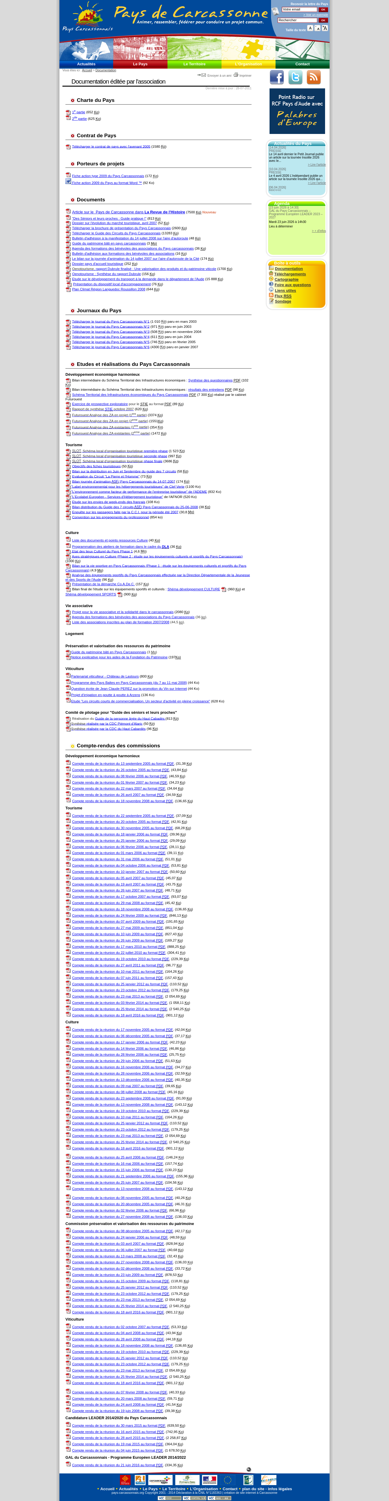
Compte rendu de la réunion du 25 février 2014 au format (119, 1009)
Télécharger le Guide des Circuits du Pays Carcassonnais (116, 233)
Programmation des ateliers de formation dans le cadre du (120, 547)
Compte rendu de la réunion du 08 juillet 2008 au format (118, 1092)
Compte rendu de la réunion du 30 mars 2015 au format (118, 1426)
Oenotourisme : (84, 274)
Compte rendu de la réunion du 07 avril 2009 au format (118, 922)
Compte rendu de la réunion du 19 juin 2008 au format (117, 1411)
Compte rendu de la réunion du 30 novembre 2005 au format (122, 828)
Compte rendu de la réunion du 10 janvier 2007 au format (120, 872)
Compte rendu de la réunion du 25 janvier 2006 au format (120, 841)
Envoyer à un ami (215, 75)
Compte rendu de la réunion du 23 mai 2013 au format (117, 996)
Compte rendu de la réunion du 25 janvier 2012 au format (120, 984)
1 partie (78, 112)
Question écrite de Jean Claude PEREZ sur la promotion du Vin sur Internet (129, 688)
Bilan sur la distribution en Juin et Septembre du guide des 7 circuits (124, 471)
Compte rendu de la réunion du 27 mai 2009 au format (117, 928)
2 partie (79, 118)
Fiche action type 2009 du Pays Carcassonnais (108, 176)
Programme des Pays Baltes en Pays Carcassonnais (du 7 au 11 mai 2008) (129, 682)
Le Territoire (194, 64)
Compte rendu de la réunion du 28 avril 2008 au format (118, 1339)
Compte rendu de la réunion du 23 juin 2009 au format (117, 1275)
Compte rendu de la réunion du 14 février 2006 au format (119, 1049)
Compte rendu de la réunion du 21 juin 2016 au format (117, 1465)
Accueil (87, 70)
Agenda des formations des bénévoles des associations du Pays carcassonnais (133, 248)
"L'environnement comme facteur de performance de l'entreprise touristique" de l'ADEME (139, 491)
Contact (302, 64)
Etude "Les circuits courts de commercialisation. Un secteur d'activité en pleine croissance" (140, 701)
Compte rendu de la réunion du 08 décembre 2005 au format (122, 1231)
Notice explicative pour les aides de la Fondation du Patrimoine (116, 657)
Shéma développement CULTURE (193, 589)
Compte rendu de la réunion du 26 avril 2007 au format (118, 795)
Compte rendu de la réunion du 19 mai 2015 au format (117, 1444)
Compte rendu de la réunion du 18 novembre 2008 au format (122, 801)
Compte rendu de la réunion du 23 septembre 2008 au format (123, 1098)
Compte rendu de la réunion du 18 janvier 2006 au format (120, 834)
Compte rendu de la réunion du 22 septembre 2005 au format (123, 816)
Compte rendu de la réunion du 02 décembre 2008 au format (122, 1269)
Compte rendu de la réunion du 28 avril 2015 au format (118, 1438)
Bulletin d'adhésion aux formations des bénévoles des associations (123, 253)
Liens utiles (282, 290)
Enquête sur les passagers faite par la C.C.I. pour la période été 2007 (125, 512)
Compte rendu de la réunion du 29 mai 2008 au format (117, 903)
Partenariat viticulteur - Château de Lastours (105, 676)
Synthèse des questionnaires (210, 380)
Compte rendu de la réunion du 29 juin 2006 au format (117, 1061)
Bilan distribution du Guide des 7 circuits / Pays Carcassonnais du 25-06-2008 (135, 507)
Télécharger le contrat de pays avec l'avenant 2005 (111, 146)
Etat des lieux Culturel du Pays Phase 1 (102, 551)
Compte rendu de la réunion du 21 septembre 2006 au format (123, 1176)
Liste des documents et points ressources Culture (110, 540)
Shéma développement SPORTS (90, 594)
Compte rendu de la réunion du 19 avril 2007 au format (118, 884)
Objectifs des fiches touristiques (96, 466)
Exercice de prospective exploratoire (100, 404)
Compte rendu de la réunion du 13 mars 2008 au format (118, 1256)
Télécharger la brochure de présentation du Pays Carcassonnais (121, 228)
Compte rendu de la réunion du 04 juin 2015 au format (117, 1450)
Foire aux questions (290, 285)
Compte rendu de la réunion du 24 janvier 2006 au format (120, 1237)
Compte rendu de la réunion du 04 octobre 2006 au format (120, 866)
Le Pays (140, 64)
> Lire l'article (317, 164)
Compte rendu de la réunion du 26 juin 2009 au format (117, 940)
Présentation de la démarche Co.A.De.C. (103, 584)
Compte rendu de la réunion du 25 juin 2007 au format (117, 1183)
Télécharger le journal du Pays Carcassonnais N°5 (110, 341)
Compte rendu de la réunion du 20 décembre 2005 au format (122, 1204)
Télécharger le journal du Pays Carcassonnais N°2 (110, 326)
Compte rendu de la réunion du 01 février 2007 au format (119, 783)
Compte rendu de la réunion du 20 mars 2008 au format (118, 1399)
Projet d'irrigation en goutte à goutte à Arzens (105, 695)
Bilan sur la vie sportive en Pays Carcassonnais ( (109, 565)
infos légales (280, 1489)
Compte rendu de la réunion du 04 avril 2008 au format (118, 1333)
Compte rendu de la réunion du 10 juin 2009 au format (117, 934)
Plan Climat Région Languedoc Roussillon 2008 (108, 289)
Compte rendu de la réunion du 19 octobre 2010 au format (120, 959)
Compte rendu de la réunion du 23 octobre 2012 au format (120, 990)
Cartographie (284, 279)
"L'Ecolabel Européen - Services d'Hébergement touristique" (117, 496)
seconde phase (119, 456)
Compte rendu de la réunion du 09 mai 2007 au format (117, 1086)
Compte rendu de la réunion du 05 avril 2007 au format (118, 878)
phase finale (117, 461)
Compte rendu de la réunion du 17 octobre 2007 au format (120, 897)
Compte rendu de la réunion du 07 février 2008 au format (119, 1392)
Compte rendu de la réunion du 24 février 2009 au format (119, 916)
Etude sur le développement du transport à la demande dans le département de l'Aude (138, 279)
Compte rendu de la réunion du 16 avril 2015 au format (118, 1432)
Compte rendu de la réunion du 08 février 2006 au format (119, 776)
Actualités (86, 64)
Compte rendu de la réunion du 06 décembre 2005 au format (122, 1036)
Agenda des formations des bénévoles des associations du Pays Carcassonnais (133, 617)
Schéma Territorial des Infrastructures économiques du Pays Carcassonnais (130, 394)
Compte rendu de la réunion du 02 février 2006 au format (119, 1210)
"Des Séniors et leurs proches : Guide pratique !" (109, 218)
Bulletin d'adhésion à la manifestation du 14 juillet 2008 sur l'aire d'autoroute (130, 238)
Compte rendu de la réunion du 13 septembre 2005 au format (123, 764)
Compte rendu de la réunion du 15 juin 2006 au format (117, 1170)
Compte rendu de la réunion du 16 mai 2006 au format (117, 1164)
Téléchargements (287, 274)
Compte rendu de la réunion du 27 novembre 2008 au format (122, 1217)
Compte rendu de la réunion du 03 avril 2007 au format (118, 1244)
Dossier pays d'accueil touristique (97, 263)
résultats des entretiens (206, 389)
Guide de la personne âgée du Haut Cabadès (130, 718)
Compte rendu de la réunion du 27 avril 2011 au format (118, 965)
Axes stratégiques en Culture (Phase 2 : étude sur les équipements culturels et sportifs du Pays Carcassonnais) (157, 556)
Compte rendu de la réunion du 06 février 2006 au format (119, 847)
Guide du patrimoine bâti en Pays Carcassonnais (108, 652)
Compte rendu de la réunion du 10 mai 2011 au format (117, 972)
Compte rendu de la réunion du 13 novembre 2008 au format (122, 1105)
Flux (280, 296)
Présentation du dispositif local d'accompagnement (112, 284)
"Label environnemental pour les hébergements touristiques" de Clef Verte (128, 486)
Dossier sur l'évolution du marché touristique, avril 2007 (114, 223)
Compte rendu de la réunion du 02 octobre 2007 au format (120, 1327)
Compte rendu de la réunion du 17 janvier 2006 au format (120, 1042)
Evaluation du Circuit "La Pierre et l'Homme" (106, 476)
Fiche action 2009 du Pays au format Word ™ (103, 183)
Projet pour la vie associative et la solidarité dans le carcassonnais (122, 612)
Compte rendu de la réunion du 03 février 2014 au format (119, 1003)
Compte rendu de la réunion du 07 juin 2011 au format (117, 978)
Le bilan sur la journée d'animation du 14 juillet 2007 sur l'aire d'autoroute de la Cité (135, 258)
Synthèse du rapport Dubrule (119, 274)
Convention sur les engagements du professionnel (110, 517)
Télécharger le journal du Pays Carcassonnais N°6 (110, 347)
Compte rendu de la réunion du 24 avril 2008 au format (118, 1405)
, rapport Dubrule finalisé (102, 269)
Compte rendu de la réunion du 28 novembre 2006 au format (122, 1073)
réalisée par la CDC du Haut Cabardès (108, 728)
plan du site (253, 1489)
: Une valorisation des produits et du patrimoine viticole (174, 269)
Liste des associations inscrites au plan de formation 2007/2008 (120, 622)
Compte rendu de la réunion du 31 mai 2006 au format (117, 859)
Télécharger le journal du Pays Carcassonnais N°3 (110, 331)
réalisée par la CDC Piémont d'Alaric (107, 723)
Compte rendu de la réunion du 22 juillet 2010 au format (118, 953)
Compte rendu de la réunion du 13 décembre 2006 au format (122, 1080)
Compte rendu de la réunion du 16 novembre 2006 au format (122, 1067)
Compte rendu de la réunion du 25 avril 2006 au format (118, 1157)
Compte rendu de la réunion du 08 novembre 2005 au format (122, 1198)
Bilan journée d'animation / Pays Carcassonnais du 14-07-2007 (123, 481)
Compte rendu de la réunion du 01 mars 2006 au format (118, 853)
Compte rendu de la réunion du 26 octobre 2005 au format (120, 770)
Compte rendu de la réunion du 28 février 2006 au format (119, 1055)
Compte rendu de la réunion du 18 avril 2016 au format (118, 1015)
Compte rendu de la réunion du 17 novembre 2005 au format (122, 1030)
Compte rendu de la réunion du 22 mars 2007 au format (118, 789)
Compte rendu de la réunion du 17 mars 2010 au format (118, 947)
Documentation (105, 70)
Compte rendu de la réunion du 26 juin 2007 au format (117, 890)
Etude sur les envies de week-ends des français (108, 501)
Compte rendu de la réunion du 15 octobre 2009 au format (120, 1281)
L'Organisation (248, 64)
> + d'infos (319, 231)
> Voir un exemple (315, 14)
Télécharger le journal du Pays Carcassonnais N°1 (110, 321)
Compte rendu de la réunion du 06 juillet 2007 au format (118, 1250)
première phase (120, 451)
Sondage (280, 301)
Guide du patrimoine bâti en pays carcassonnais (109, 243)
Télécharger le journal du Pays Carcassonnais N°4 (110, 336)
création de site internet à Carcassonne (250, 1492)
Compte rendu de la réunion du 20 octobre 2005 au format (120, 822)
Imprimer (242, 75)
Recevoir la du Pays (309, 4)
